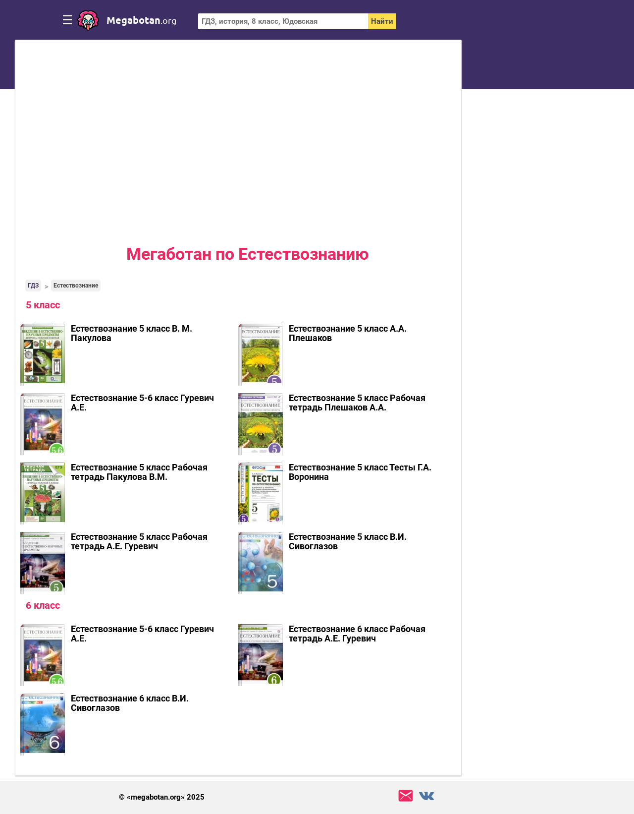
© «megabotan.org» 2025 (162, 797)
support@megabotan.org (405, 796)
